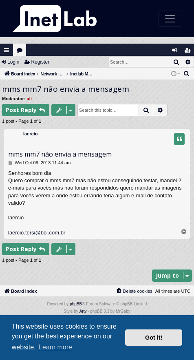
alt (29, 98)
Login (13, 62)
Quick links (6, 50)
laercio (30, 133)
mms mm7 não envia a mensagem (65, 89)
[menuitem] (186, 73)
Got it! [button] (153, 337)
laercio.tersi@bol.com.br (36, 233)
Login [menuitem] (176, 52)
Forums (21, 52)
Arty (83, 311)
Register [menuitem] (189, 52)
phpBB (76, 304)
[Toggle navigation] (170, 19)
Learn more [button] (55, 347)
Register (40, 62)
